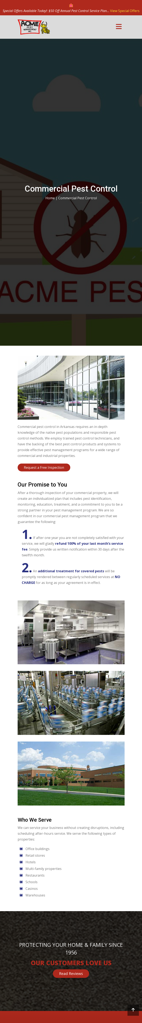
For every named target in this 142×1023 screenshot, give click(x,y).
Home (50, 198)
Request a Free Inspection (44, 467)
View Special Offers (125, 10)
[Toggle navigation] (119, 26)
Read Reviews (71, 973)
